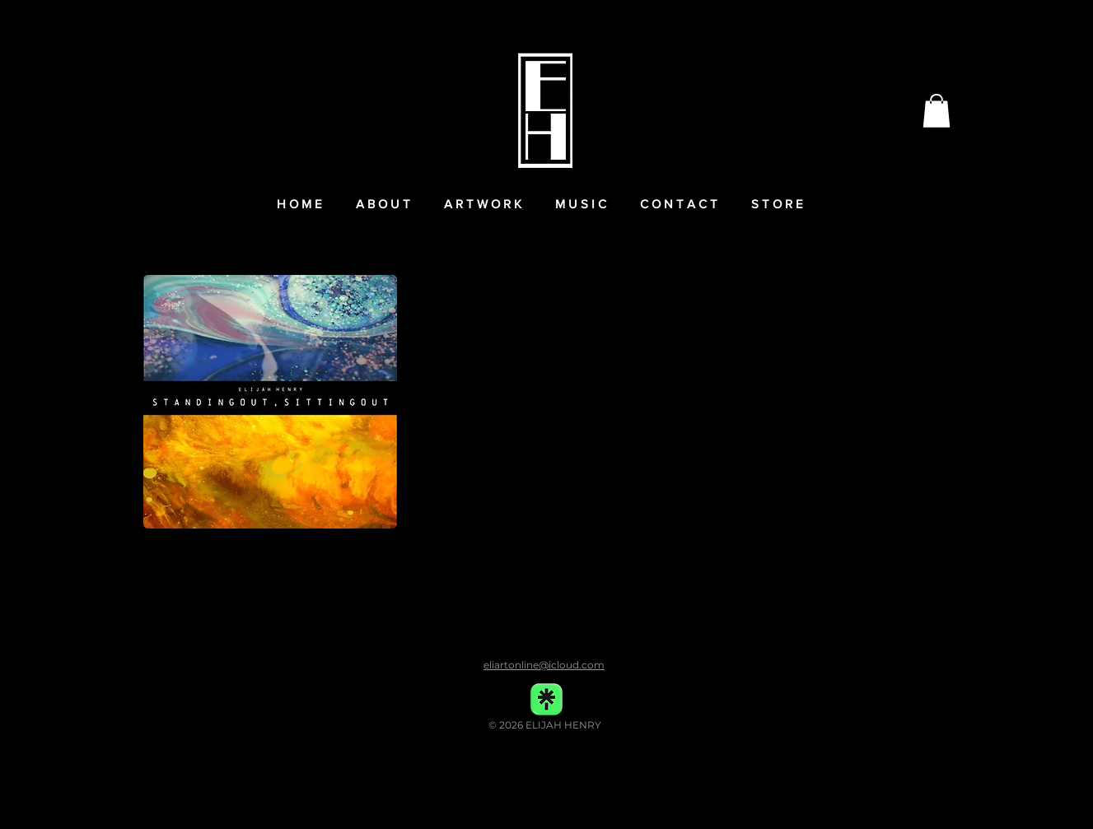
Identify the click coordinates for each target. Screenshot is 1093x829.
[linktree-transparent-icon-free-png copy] (546, 699)
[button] (937, 111)
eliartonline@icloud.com (544, 665)
